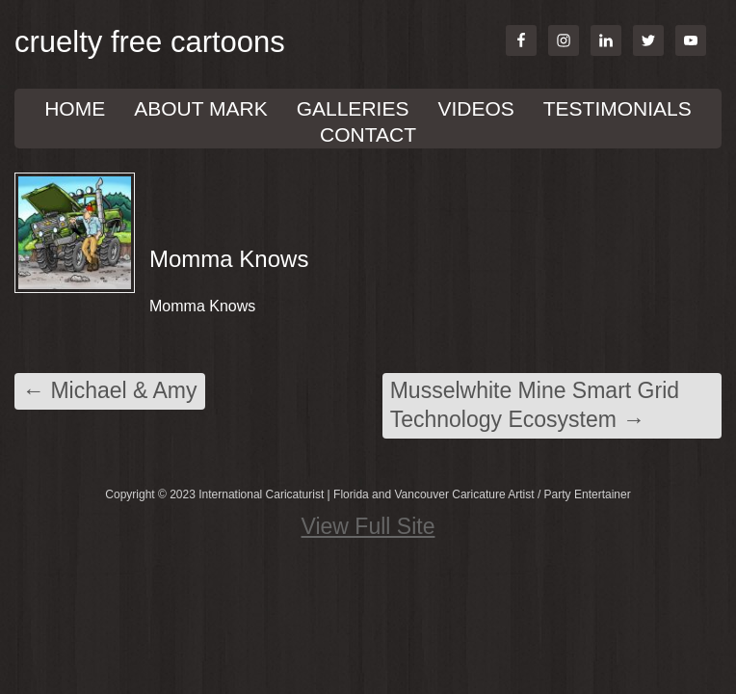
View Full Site (368, 526)
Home (74, 108)
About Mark (200, 108)
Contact (368, 134)
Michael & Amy (109, 390)
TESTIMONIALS (617, 108)
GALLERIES (353, 108)
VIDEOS (475, 108)
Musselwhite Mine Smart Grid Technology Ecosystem (534, 405)
